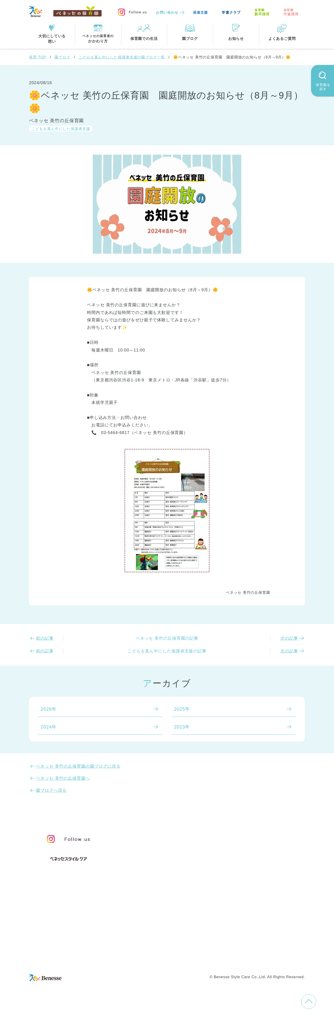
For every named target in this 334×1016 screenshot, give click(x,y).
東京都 (137, 920)
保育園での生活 (145, 878)
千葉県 (188, 920)
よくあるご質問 (255, 859)
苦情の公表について (261, 847)
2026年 (49, 709)
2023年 (182, 726)
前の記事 (45, 638)
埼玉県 (137, 929)
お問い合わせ (167, 12)
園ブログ (62, 57)
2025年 (182, 709)
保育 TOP (37, 57)
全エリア (139, 910)
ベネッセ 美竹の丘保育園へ (63, 778)
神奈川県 (162, 920)
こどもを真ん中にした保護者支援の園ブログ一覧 (122, 57)
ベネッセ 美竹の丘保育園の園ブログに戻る (78, 766)
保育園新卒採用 (268, 961)
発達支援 (200, 12)
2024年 (49, 726)
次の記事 (289, 638)
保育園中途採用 (232, 961)
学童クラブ (231, 12)
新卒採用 (262, 12)
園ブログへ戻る (51, 790)
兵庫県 (160, 929)
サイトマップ (170, 951)
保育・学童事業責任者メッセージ (166, 835)
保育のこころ (144, 844)
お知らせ (246, 837)
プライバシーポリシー (147, 961)
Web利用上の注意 (193, 961)
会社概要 (199, 951)
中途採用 (291, 12)
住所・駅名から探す (151, 901)
